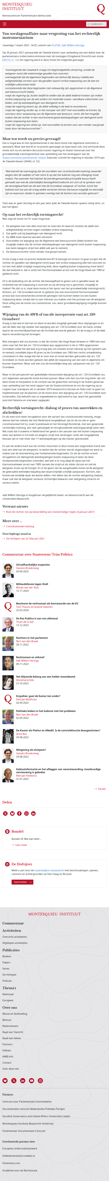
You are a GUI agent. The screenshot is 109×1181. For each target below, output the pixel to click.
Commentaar (13, 923)
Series (5, 969)
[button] (6, 1080)
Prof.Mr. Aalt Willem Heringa (68, 45)
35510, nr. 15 (10, 60)
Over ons (9, 1008)
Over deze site (10, 1069)
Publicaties (11, 950)
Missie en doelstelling (14, 1014)
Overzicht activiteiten (14, 937)
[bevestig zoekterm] (88, 24)
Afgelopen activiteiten (15, 943)
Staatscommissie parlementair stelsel (24, 158)
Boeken (6, 956)
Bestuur (7, 1020)
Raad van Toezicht (12, 1032)
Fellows (6, 1050)
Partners (7, 1044)
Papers (6, 962)
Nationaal (8, 994)
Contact (6, 1063)
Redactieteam (10, 1026)
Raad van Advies (11, 1038)
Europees (7, 1000)
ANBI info (7, 1057)
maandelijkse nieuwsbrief (49, 870)
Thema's (9, 988)
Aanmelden (23, 882)
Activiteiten (11, 931)
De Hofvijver (9, 975)
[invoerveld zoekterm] (96, 24)
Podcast (7, 981)
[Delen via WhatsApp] (26, 813)
